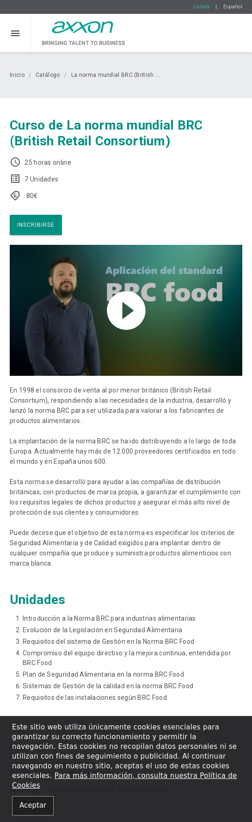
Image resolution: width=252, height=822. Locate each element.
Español (232, 7)
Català (201, 7)
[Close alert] (33, 806)
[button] (15, 33)
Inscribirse (36, 225)
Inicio (17, 75)
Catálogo (48, 75)
